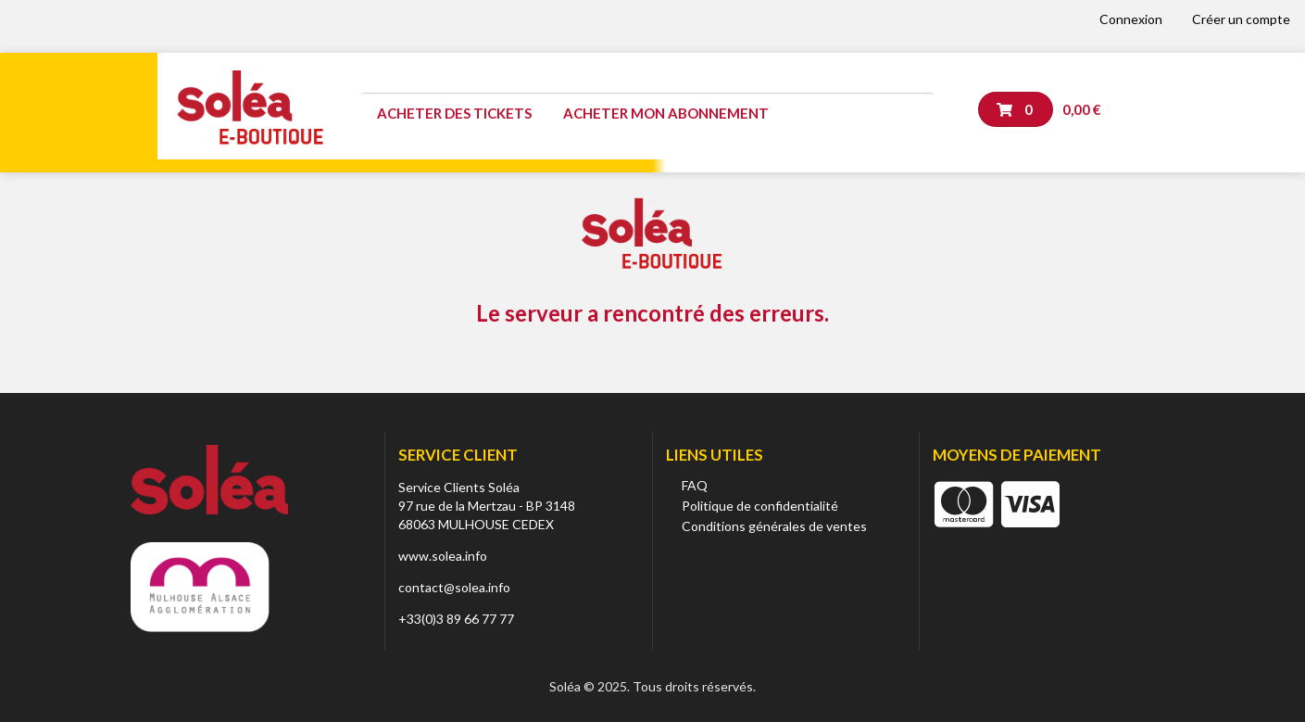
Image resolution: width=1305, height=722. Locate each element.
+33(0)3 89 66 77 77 (456, 619)
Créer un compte (1241, 19)
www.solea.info (442, 556)
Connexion (1130, 19)
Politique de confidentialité (760, 505)
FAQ (695, 485)
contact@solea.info (454, 587)
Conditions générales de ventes (774, 526)
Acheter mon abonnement (666, 113)
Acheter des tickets (454, 113)
